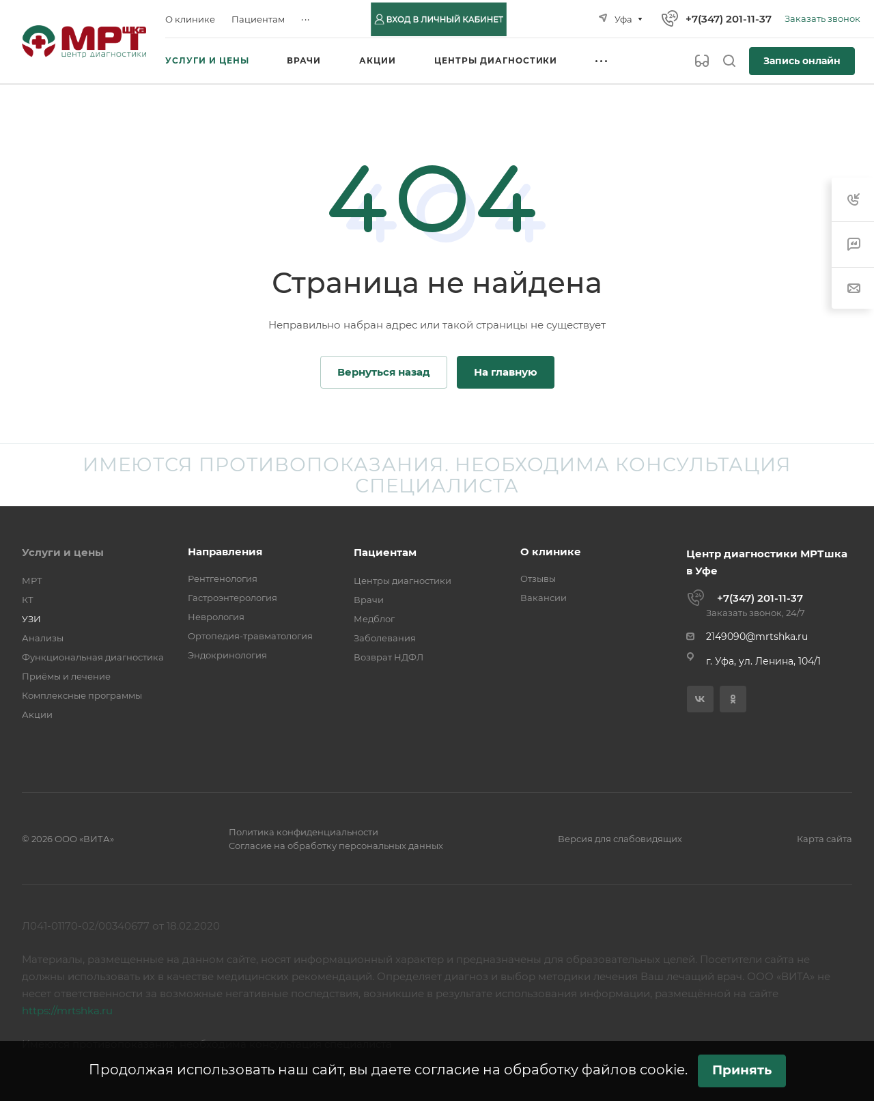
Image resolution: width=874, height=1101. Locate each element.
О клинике (550, 551)
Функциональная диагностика (93, 657)
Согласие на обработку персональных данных (336, 845)
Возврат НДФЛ (388, 657)
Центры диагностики (402, 580)
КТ (27, 599)
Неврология (216, 616)
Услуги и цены (63, 552)
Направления (225, 551)
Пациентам (385, 552)
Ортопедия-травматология (250, 635)
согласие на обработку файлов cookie (549, 1069)
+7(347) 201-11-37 (729, 18)
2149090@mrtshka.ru (757, 636)
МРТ (32, 580)
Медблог (374, 618)
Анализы (43, 637)
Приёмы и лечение (66, 676)
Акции (37, 714)
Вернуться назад (383, 371)
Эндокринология (227, 655)
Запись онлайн (802, 61)
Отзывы (538, 578)
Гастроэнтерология (232, 597)
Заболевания (385, 637)
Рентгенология (222, 578)
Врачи (369, 599)
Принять (742, 1070)
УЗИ (31, 618)
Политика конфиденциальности (303, 831)
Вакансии (543, 597)
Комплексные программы (82, 695)
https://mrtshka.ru (67, 1010)
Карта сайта (824, 838)
